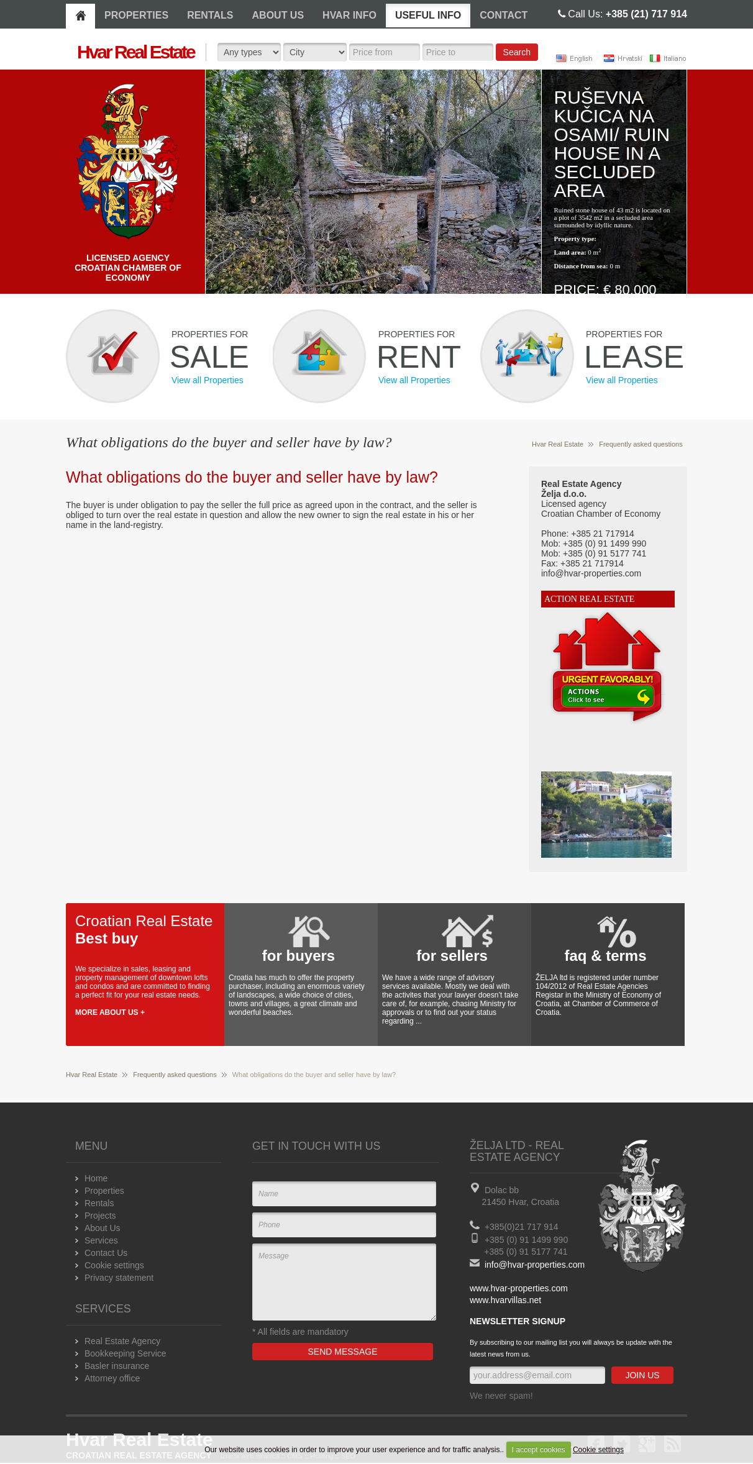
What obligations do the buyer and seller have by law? (252, 477)
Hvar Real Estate (557, 444)
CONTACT (503, 15)
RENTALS (210, 15)
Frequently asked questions (641, 444)
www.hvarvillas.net (505, 1300)
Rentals (99, 1203)
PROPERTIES (136, 15)
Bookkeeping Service (125, 1353)
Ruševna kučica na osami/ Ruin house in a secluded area (612, 144)
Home (95, 1178)
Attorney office (112, 1378)
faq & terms (605, 955)
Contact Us (105, 1253)
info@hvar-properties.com (535, 1265)
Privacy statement (118, 1278)
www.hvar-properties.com (519, 1288)
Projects (100, 1216)
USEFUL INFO (428, 15)
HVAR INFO (349, 15)
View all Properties (207, 380)
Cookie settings (598, 1449)
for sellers (452, 955)
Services (101, 1240)
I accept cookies (538, 1449)
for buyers (298, 955)
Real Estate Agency (122, 1341)
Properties (104, 1191)
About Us (102, 1228)
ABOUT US (278, 15)
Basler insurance (116, 1366)
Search (517, 52)
